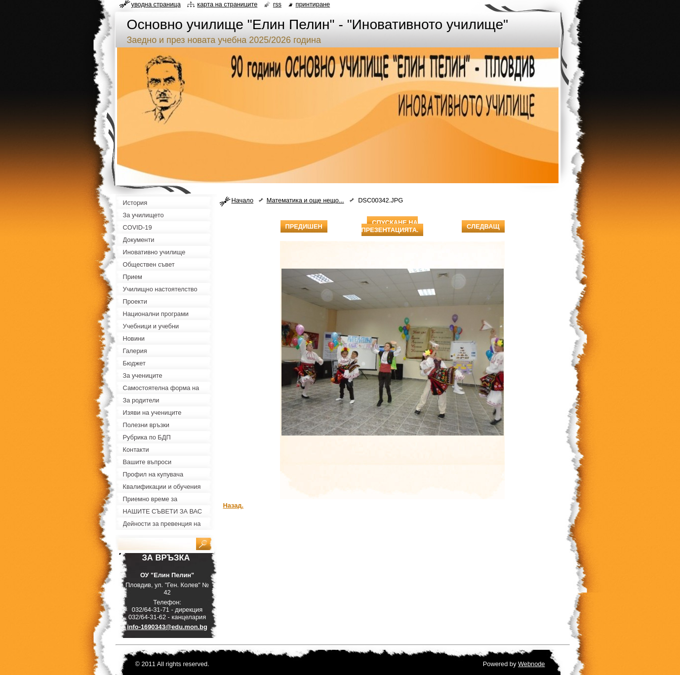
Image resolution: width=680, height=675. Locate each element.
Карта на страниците (227, 4)
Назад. (233, 505)
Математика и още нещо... (305, 200)
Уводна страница (156, 4)
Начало (243, 200)
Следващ (483, 226)
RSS (277, 4)
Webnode (531, 664)
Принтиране (313, 4)
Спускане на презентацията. (390, 226)
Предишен (303, 226)
